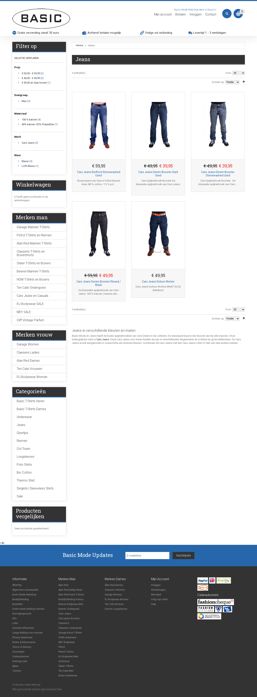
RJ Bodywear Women (116, 599)
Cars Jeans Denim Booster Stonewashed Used (218, 173)
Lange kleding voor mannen (27, 632)
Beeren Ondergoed (68, 609)
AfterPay (17, 585)
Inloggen (195, 14)
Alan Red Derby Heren (70, 589)
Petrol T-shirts (66, 651)
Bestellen (17, 604)
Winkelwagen (158, 589)
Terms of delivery (21, 647)
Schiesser (64, 661)
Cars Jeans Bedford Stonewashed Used (98, 173)
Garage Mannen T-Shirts (33, 227)
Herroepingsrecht (21, 613)
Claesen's (63, 623)
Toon (228, 72)
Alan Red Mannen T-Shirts (34, 243)
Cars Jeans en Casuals (32, 296)
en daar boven (34, 82)
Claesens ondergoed (69, 628)
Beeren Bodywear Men (70, 604)
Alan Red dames (114, 585)
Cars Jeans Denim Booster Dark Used (158, 173)
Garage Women (28, 344)
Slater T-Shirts (66, 666)
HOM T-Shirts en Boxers (33, 279)
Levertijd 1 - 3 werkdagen (209, 33)
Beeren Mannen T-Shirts (33, 271)
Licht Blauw (28, 165)
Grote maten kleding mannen (28, 609)
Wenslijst (156, 594)
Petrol (61, 647)
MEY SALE (24, 312)
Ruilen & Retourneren (24, 642)
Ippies (15, 666)
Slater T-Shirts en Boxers (34, 263)
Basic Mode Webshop (24, 594)
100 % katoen (29, 119)
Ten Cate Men (66, 670)
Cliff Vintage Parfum (30, 320)
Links (15, 623)
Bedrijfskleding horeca (70, 599)
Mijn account (163, 14)
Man (24, 101)
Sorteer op (218, 82)
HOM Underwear (67, 637)
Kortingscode (19, 661)
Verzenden (18, 651)
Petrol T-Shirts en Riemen (34, 235)
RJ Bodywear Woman (32, 377)
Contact (210, 14)
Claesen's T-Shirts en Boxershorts (31, 253)
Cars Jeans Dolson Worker (158, 281)
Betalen (180, 14)
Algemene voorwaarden (25, 589)
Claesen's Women (115, 589)
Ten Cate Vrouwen (29, 369)
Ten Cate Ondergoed (31, 287)
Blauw (25, 161)
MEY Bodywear (66, 642)
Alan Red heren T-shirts (71, 594)
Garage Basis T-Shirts (70, 632)
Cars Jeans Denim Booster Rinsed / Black (99, 283)
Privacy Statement (22, 637)
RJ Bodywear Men (68, 656)
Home (79, 45)
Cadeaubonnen (20, 656)
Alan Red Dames (28, 360)
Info (14, 618)
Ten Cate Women (114, 604)
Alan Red (63, 585)
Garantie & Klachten (23, 628)
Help (153, 604)
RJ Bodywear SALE (30, 304)
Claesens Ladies (28, 352)
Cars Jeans (102, 339)
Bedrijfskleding (20, 599)
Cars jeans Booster (69, 618)
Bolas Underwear (67, 675)
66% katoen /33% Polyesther (38, 124)
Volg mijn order (159, 599)
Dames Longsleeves (116, 609)
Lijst (79, 81)
